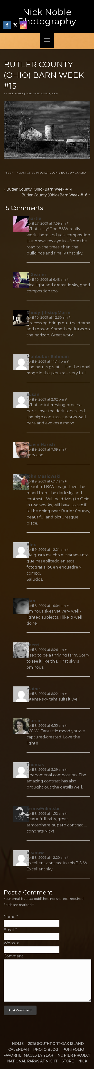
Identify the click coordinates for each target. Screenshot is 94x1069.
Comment (13, 956)
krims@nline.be (44, 808)
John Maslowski (44, 476)
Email (9, 930)
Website (11, 943)
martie (34, 218)
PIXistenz (37, 274)
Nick (82, 1061)
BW (71, 172)
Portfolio (73, 1049)
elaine (33, 688)
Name (9, 916)
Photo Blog (45, 1049)
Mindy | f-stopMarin (49, 312)
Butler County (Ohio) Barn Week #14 (38, 189)
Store (68, 1061)
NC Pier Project (74, 1055)
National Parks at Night (32, 1061)
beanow (35, 852)
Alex (31, 544)
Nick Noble (15, 93)
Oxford (80, 172)
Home (18, 1044)
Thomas (35, 764)
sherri (33, 644)
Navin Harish (41, 444)
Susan (33, 394)
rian (31, 600)
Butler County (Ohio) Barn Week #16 (56, 195)
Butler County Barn (53, 172)
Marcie (34, 720)
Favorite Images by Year (28, 1055)
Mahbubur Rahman (48, 356)
